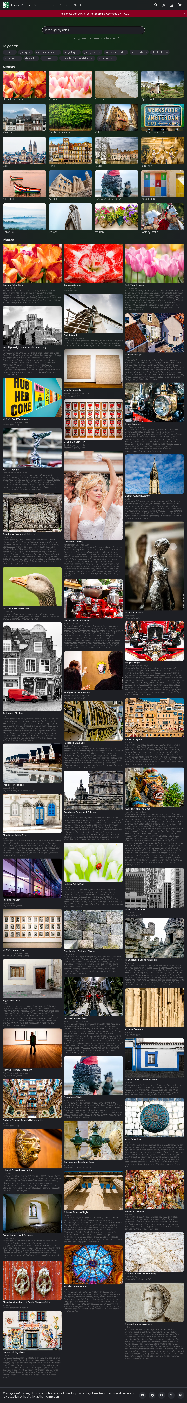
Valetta (128, 742)
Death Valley (131, 1277)
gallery (25, 52)
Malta (5, 838)
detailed (31, 58)
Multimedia (139, 52)
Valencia (7, 1174)
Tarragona (69, 1165)
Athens (128, 1032)
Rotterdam (7, 611)
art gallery (72, 52)
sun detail (49, 58)
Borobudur (69, 954)
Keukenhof (69, 288)
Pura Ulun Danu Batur (136, 812)
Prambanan (8, 537)
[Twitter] (171, 1395)
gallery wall (92, 52)
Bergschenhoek (10, 788)
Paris (66, 1290)
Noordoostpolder (10, 288)
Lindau (6, 1356)
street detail (160, 52)
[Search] (156, 5)
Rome (5, 1123)
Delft (127, 357)
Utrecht (67, 887)
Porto (127, 1143)
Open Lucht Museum (74, 338)
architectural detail (47, 52)
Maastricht (130, 615)
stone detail (12, 58)
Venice (128, 1214)
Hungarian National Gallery (77, 58)
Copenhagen (9, 1238)
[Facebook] (161, 1395)
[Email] (142, 1395)
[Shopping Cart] (180, 5)
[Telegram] (152, 1395)
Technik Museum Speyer (15, 472)
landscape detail (116, 52)
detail (10, 52)
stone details (107, 58)
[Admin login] (172, 5)
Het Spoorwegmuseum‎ (136, 427)
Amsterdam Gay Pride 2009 (76, 544)
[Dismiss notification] (184, 13)
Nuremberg (8, 903)
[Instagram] (180, 1395)
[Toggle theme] (164, 5)
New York (7, 350)
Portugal (129, 1083)
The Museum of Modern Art (77, 393)
